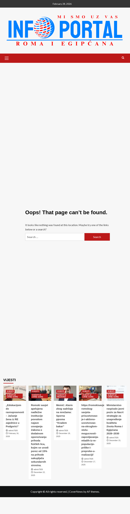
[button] (6, 58)
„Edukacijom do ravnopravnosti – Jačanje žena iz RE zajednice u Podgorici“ (15, 416)
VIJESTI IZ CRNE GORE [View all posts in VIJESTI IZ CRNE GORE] (12, 396)
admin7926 (13, 430)
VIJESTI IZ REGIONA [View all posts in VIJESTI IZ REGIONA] (61, 396)
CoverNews (76, 491)
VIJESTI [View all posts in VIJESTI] (10, 391)
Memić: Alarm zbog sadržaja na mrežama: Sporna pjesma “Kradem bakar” (64, 416)
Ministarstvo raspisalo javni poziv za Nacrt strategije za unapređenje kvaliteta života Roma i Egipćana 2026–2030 (115, 419)
